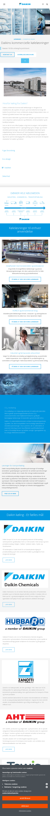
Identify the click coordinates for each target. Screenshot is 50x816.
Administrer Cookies (25, 811)
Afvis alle (25, 806)
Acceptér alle (25, 798)
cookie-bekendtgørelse (10, 793)
